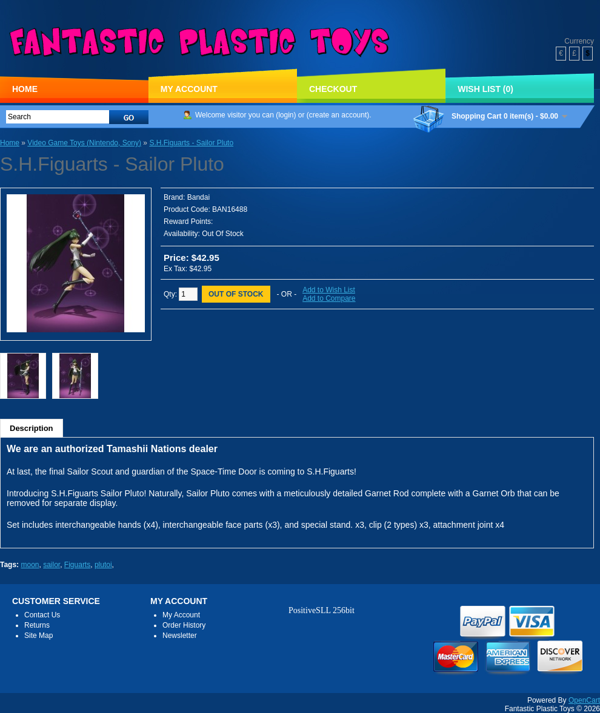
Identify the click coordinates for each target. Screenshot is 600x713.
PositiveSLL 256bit (321, 610)
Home (25, 89)
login (285, 115)
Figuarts (77, 564)
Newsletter (179, 635)
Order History (183, 625)
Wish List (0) (485, 89)
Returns (37, 625)
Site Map (38, 635)
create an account (338, 115)
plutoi (103, 564)
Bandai (198, 197)
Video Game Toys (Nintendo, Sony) (84, 143)
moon (30, 564)
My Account (189, 89)
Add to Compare (328, 298)
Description (31, 428)
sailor (51, 564)
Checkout (333, 89)
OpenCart (584, 700)
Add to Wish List (328, 290)
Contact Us (42, 615)
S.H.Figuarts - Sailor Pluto (191, 143)
